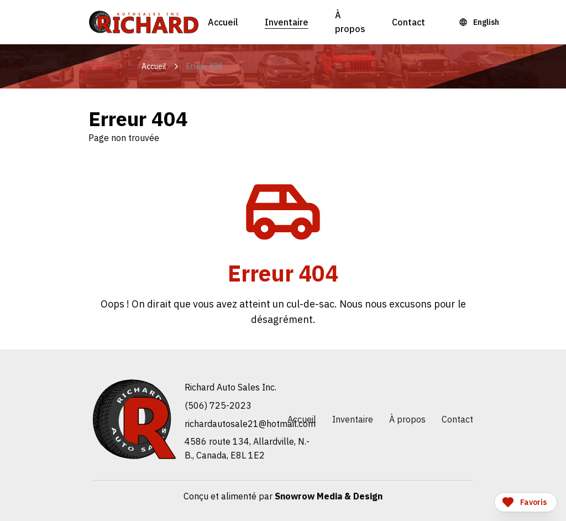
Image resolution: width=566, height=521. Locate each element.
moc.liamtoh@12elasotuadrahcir (250, 423)
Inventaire (286, 22)
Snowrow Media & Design (328, 496)
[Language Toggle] (481, 22)
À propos (350, 21)
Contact (408, 22)
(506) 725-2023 (218, 405)
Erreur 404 (204, 66)
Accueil (223, 22)
